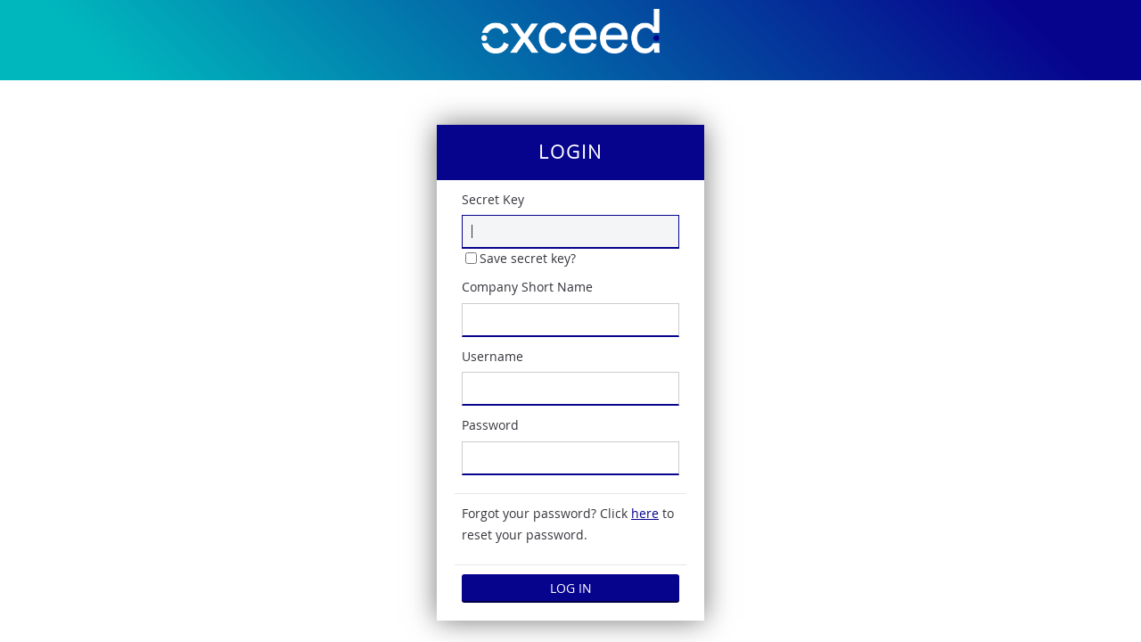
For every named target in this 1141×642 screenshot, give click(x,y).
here (645, 513)
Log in (571, 588)
